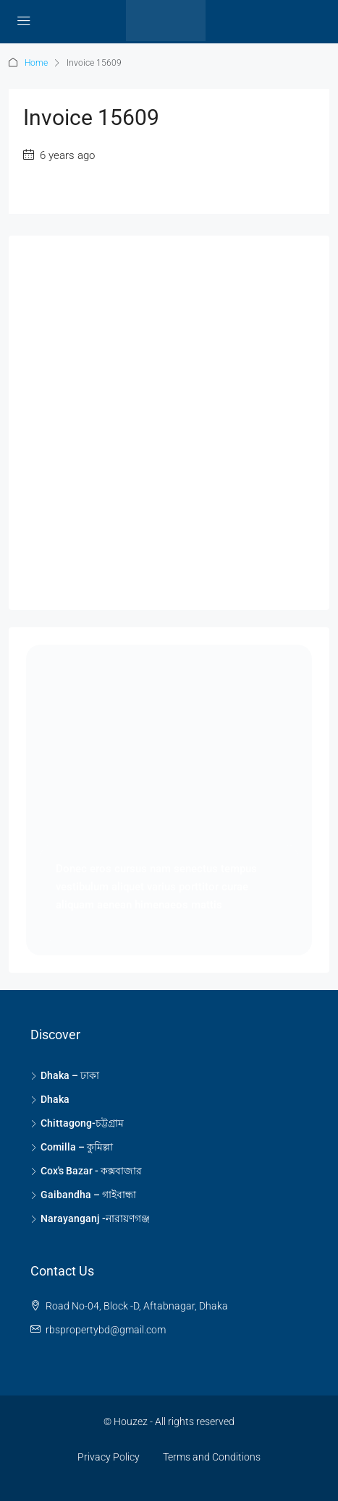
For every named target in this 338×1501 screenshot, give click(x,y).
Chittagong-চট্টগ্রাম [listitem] (77, 1123)
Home (36, 63)
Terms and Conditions (212, 1457)
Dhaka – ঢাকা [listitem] (64, 1075)
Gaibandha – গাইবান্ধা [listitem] (83, 1194)
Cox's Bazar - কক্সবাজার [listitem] (86, 1171)
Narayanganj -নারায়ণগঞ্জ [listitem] (90, 1218)
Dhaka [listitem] (49, 1099)
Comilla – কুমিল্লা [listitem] (71, 1147)
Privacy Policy (108, 1457)
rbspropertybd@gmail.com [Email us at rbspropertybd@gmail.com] (106, 1330)
